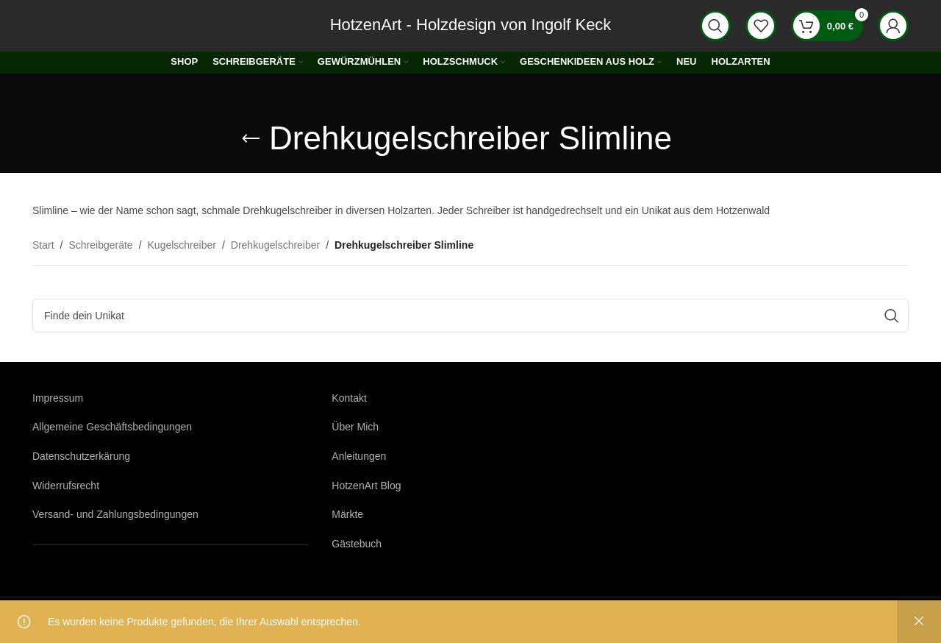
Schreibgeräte (100, 245)
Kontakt (349, 398)
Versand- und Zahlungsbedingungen (115, 514)
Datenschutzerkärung (81, 456)
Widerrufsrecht (65, 485)
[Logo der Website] (72, 25)
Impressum (57, 398)
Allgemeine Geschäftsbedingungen (112, 427)
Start (43, 245)
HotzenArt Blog (366, 485)
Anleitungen (359, 456)
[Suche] (715, 25)
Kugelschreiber (182, 245)
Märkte (347, 514)
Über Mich (355, 427)
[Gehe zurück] (250, 139)
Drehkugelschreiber (275, 245)
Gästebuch (357, 544)
